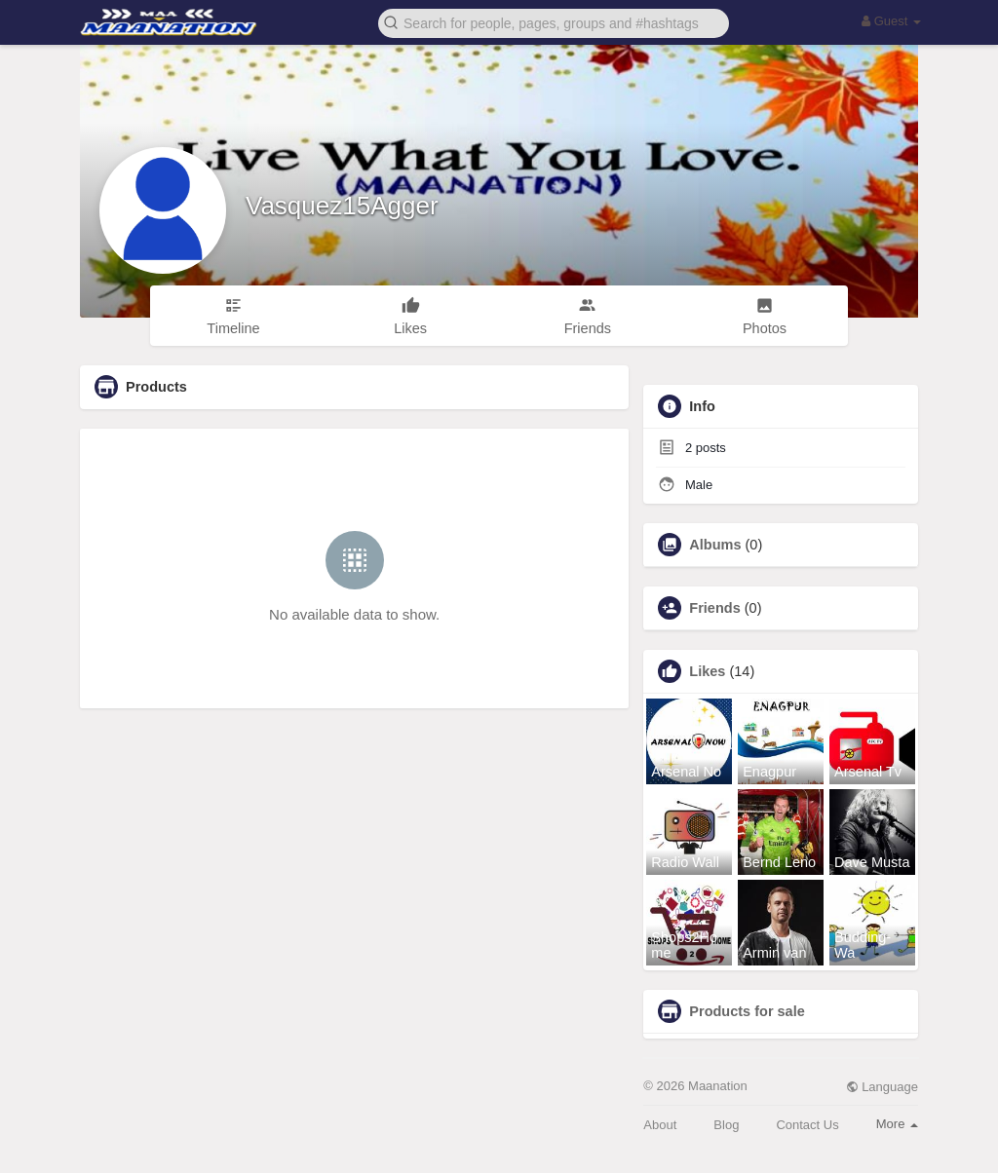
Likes (707, 671)
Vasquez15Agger (342, 205)
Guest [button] (891, 21)
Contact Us (807, 1124)
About (659, 1124)
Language (882, 1086)
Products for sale (746, 1011)
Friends (714, 608)
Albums (715, 544)
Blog (726, 1124)
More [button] (897, 1123)
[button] (553, 22)
